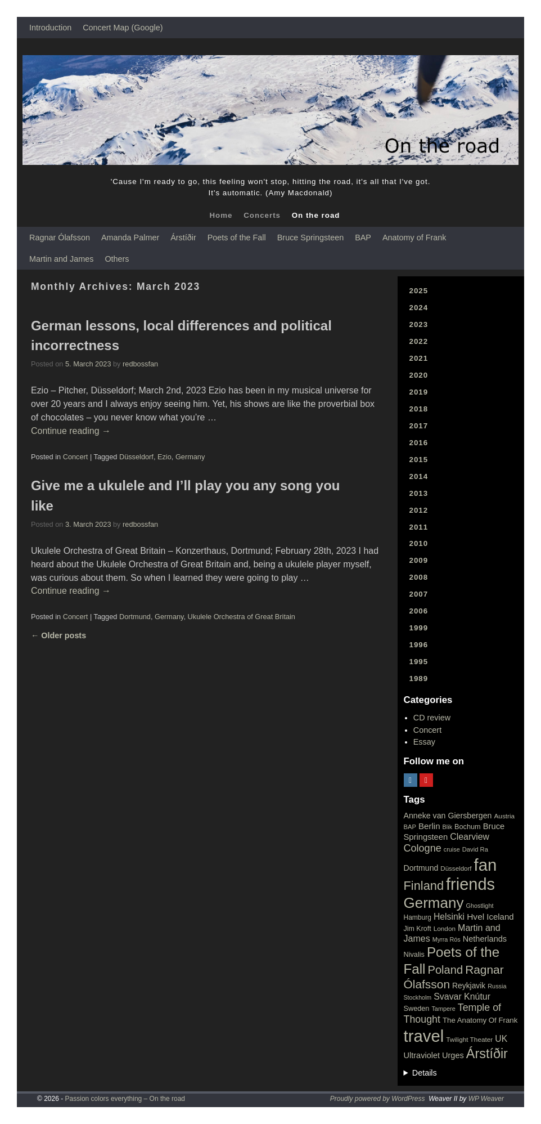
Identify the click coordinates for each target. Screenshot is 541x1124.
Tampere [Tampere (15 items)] (443, 1008)
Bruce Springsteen (310, 237)
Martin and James (61, 258)
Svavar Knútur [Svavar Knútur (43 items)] (462, 996)
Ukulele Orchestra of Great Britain (241, 616)
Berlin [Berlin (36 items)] (429, 826)
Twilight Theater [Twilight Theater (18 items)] (469, 1040)
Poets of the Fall (237, 237)
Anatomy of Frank (414, 237)
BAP (363, 237)
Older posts (58, 635)
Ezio (164, 457)
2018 (419, 409)
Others (117, 258)
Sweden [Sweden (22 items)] (417, 1008)
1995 (419, 661)
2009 (419, 560)
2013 (419, 493)
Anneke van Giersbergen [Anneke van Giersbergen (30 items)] (448, 815)
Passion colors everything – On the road (125, 1099)
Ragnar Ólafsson (59, 237)
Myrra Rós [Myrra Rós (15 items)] (446, 939)
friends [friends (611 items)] (470, 884)
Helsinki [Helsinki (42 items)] (449, 916)
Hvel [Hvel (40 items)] (475, 916)
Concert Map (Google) (123, 27)
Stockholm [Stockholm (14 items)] (418, 997)
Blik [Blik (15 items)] (448, 826)
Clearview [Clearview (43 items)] (469, 836)
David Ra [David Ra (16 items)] (475, 849)
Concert (75, 457)
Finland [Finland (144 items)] (424, 886)
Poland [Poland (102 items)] (445, 970)
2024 (419, 307)
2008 (419, 577)
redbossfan (140, 364)
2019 (419, 392)
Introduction (50, 27)
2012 (419, 510)
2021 (419, 358)
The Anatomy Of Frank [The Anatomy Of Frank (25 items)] (480, 1020)
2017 (419, 426)
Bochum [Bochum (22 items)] (467, 826)
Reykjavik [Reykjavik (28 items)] (468, 985)
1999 (419, 628)
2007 (419, 594)
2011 (419, 527)
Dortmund (135, 616)
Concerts (262, 215)
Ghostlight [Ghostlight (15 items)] (479, 905)
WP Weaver (486, 1099)
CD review (431, 717)
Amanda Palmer (130, 237)
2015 (419, 459)
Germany (190, 457)
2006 (419, 611)
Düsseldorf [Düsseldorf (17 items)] (455, 868)
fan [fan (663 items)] (485, 865)
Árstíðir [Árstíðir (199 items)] (487, 1053)
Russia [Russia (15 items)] (497, 986)
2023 (419, 324)
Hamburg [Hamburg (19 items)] (417, 917)
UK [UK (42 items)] (501, 1039)
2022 (419, 341)
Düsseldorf (136, 457)
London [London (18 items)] (445, 929)
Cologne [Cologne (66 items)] (422, 848)
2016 (419, 442)
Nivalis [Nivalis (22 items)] (414, 954)
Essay (424, 741)
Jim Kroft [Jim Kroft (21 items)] (417, 929)
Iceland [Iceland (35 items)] (499, 916)
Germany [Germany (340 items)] (434, 902)
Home (220, 215)
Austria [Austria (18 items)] (504, 816)
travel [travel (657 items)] (424, 1036)
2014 (419, 476)
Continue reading (71, 431)
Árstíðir (183, 237)
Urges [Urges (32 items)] (453, 1055)
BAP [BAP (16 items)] (410, 826)
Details (424, 1072)
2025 (419, 290)
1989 (419, 678)
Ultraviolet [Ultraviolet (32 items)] (422, 1055)
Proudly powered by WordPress (377, 1099)
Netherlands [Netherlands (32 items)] (485, 938)
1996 (419, 645)
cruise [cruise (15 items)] (452, 849)
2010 (419, 543)
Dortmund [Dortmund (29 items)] (421, 867)
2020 (419, 375)
